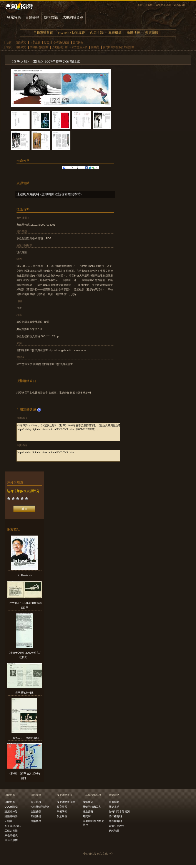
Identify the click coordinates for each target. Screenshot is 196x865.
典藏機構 (114, 33)
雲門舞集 (78, 42)
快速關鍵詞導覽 (40, 806)
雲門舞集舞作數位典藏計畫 (118, 47)
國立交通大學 (79, 47)
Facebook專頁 (163, 5)
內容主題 (96, 33)
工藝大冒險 (11, 830)
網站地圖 (114, 830)
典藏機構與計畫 (39, 47)
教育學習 (62, 806)
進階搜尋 (133, 33)
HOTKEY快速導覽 (71, 33)
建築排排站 (11, 811)
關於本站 (114, 806)
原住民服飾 (11, 840)
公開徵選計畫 (60, 47)
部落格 (149, 5)
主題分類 (36, 811)
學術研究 (62, 811)
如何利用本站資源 (119, 811)
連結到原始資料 (28, 194)
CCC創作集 (11, 806)
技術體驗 (51, 17)
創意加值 (62, 816)
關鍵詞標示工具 (92, 806)
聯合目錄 (36, 802)
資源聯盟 (151, 33)
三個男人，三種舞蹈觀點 (24, 737)
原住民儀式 (11, 835)
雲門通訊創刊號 (24, 692)
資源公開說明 (117, 825)
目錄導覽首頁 (43, 33)
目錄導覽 (32, 17)
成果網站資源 (72, 17)
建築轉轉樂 (11, 816)
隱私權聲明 (115, 821)
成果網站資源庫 (66, 802)
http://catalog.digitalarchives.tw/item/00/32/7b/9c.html (80, 455)
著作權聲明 (115, 816)
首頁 (140, 5)
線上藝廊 (88, 811)
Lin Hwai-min (24, 575)
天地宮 (8, 821)
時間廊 (87, 816)
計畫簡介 (114, 802)
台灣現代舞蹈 (61, 42)
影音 (46, 42)
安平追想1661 (13, 825)
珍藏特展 (14, 17)
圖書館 (95, 47)
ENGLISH (179, 4)
